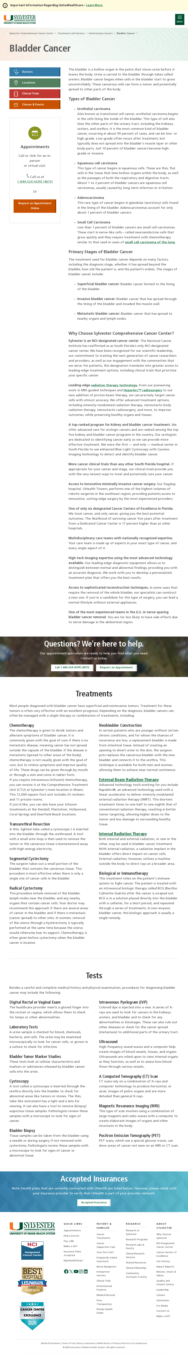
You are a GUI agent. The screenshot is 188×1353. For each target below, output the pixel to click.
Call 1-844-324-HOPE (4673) (72, 667)
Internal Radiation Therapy (123, 834)
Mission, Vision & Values (166, 1274)
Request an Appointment (116, 667)
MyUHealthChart (73, 1261)
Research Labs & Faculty (135, 1247)
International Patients (104, 1289)
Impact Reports (165, 1267)
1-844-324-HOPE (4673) (35, 182)
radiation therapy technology (114, 385)
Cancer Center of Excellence (166, 1255)
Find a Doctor (71, 1236)
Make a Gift (70, 1247)
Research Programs (137, 1240)
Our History (163, 1262)
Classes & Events (28, 105)
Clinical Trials (26, 94)
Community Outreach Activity (136, 1276)
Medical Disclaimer (51, 1344)
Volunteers (162, 1301)
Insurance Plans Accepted (72, 1254)
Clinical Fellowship (136, 1268)
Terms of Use (69, 1344)
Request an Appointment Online (34, 206)
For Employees (139, 1344)
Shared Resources (136, 1263)
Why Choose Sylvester (163, 1237)
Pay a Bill (69, 1241)
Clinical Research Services (135, 1256)
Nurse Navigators (106, 1267)
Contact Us (162, 1312)
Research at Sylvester (133, 1233)
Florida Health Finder (105, 1312)
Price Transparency (104, 1303)
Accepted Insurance (94, 1202)
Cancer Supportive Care (106, 1246)
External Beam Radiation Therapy (129, 780)
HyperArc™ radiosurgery (143, 390)
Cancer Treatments (103, 1237)
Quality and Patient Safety (165, 1283)
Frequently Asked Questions (107, 1260)
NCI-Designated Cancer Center (165, 1246)
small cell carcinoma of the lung (150, 242)
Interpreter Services (103, 1274)
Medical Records (106, 1296)
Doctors (23, 72)
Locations (24, 83)
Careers (160, 1296)
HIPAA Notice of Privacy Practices (114, 1344)
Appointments (72, 1231)
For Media (162, 1307)
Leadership (162, 1290)
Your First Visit (105, 1253)
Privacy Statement (86, 1344)
